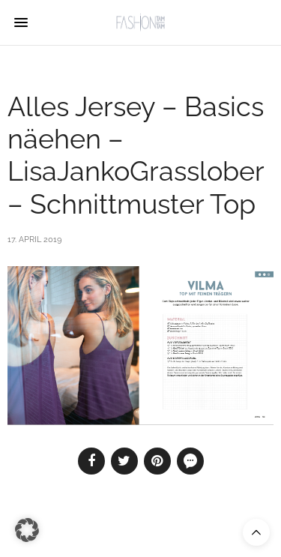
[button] (27, 530)
